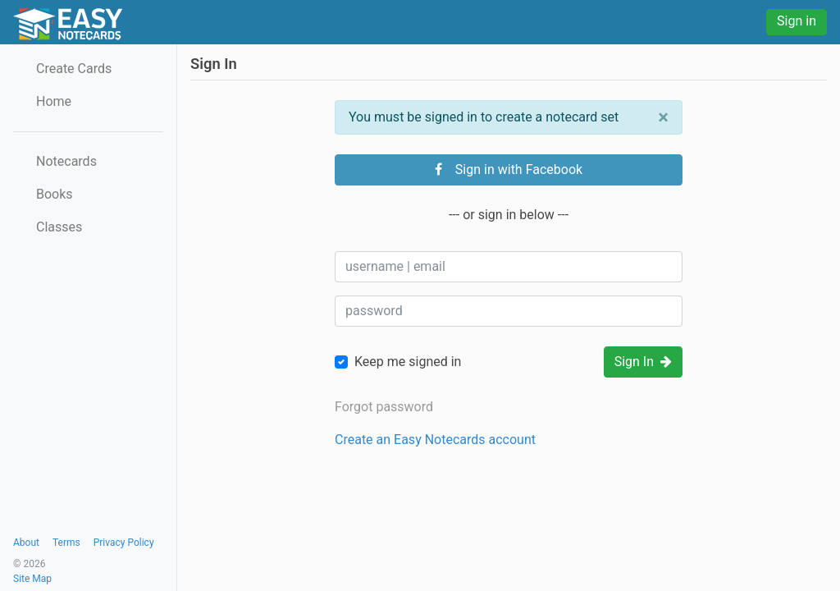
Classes (59, 227)
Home (53, 101)
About (26, 542)
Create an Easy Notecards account (435, 439)
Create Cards (74, 68)
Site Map (32, 578)
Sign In (643, 361)
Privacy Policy (124, 542)
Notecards (66, 161)
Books (54, 194)
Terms (66, 542)
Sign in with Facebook (508, 169)
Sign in (796, 21)
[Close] (663, 117)
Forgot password (384, 407)
